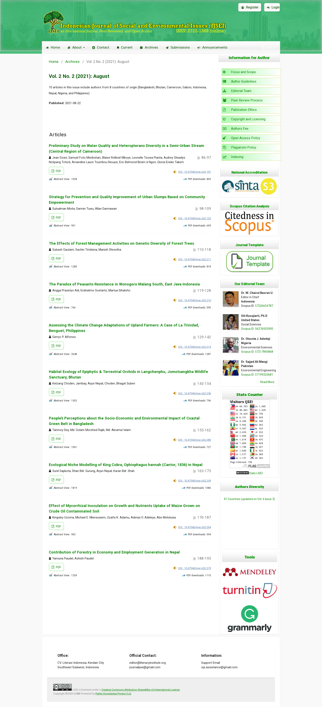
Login (273, 7)
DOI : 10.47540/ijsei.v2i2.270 (194, 568)
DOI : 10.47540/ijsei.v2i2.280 (194, 439)
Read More (267, 382)
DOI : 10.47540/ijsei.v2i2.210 (194, 300)
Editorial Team (237, 91)
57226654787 (264, 305)
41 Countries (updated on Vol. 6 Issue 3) (249, 499)
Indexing (233, 157)
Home (53, 47)
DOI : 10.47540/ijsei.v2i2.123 (194, 218)
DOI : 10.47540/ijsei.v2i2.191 (194, 171)
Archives (149, 47)
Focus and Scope (239, 72)
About (75, 47)
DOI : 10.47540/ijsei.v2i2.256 (194, 393)
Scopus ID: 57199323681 (257, 374)
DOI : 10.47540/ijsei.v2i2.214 (194, 346)
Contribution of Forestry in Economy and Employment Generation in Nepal (114, 552)
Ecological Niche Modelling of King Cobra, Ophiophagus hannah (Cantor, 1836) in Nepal (125, 465)
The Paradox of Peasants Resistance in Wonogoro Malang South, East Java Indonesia (124, 284)
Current (124, 47)
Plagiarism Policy (239, 147)
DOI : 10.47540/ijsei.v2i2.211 (194, 259)
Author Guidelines (239, 81)
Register (249, 7)
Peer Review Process (243, 100)
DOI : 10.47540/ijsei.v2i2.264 (194, 527)
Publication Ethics (240, 110)
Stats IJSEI (256, 473)
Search (269, 47)
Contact (100, 47)
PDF (58, 171)
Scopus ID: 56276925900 (257, 328)
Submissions (178, 47)
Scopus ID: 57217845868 (257, 351)
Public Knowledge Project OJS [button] (113, 693)
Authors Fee (235, 129)
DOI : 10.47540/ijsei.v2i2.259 (194, 480)
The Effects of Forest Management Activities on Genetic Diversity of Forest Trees (121, 243)
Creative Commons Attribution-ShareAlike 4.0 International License (140, 689)
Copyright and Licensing (244, 119)
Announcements (212, 47)
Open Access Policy (241, 138)
